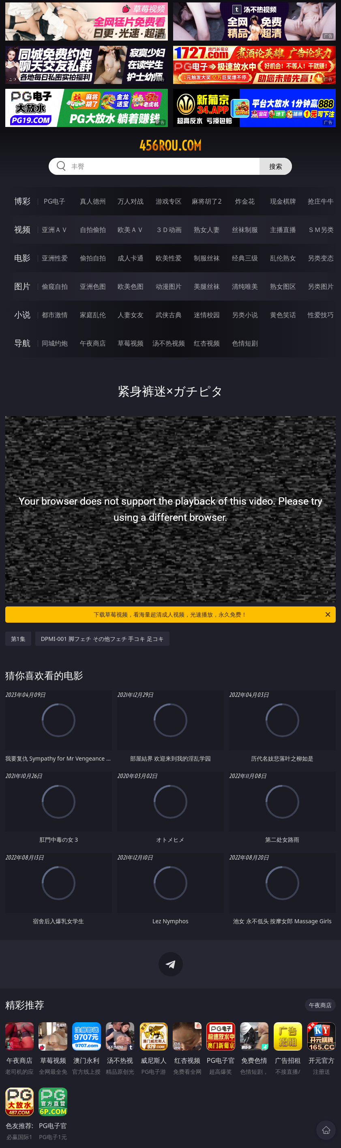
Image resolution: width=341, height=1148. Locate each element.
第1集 (18, 639)
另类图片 (321, 286)
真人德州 (93, 201)
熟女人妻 (207, 229)
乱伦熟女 (283, 258)
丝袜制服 (245, 229)
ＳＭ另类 (321, 229)
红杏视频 (207, 343)
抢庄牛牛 (321, 201)
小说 (22, 314)
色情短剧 (245, 343)
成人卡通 (131, 258)
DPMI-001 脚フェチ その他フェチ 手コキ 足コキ (102, 639)
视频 (22, 229)
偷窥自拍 (55, 286)
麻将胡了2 (206, 201)
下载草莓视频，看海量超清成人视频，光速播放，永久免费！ (213, 614)
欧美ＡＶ (131, 229)
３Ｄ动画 (169, 229)
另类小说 (245, 314)
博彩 (22, 201)
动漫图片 (169, 286)
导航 (22, 343)
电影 (22, 257)
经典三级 (245, 258)
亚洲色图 (93, 286)
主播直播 (283, 229)
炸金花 (245, 201)
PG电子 (54, 201)
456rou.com (170, 146)
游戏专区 (169, 201)
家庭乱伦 (93, 314)
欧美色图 (131, 286)
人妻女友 (131, 314)
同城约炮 (55, 343)
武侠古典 (169, 314)
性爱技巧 (321, 314)
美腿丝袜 (207, 286)
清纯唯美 (245, 286)
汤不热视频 (168, 343)
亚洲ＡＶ (55, 229)
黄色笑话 (283, 314)
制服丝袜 (207, 258)
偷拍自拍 (93, 258)
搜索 (275, 166)
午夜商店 (93, 343)
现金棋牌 (283, 201)
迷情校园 (207, 314)
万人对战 (131, 201)
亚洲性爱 (55, 258)
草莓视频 (131, 343)
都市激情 (55, 314)
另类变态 (321, 258)
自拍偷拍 (93, 229)
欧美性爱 (169, 258)
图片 (22, 286)
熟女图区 (283, 286)
